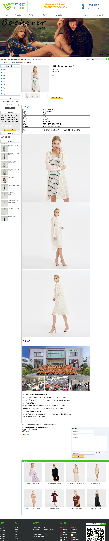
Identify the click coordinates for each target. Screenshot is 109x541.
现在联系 (10, 130)
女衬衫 (5, 91)
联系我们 (59, 15)
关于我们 (18, 15)
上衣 (4, 88)
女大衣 (5, 78)
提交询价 (73, 15)
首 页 (6, 15)
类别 (5, 62)
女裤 (4, 85)
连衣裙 (8, 62)
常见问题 (100, 15)
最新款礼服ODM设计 (52, 424)
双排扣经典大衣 (11, 178)
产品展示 (32, 15)
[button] (35, 55)
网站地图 (2, 536)
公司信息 (26, 341)
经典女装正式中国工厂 (13, 218)
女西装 (5, 81)
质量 (24, 121)
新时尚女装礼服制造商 (41, 424)
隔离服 (5, 69)
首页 (1, 62)
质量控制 (45, 15)
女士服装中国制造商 (30, 424)
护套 (4, 75)
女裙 (4, 94)
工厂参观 (2, 532)
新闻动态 (86, 15)
